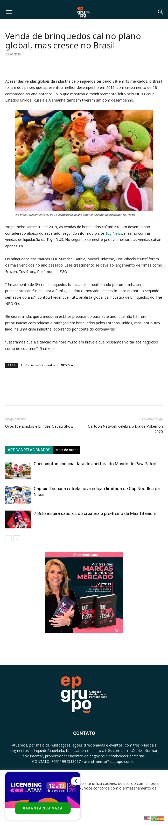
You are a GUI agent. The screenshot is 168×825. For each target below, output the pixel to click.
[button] (9, 12)
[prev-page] (8, 538)
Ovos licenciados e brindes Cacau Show (39, 426)
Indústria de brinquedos (38, 365)
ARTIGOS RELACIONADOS (29, 450)
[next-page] (16, 538)
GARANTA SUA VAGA (43, 808)
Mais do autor (66, 450)
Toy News (113, 233)
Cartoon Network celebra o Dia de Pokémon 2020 (125, 429)
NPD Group (68, 365)
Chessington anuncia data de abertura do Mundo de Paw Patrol (95, 463)
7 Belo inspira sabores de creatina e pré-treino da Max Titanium (95, 513)
